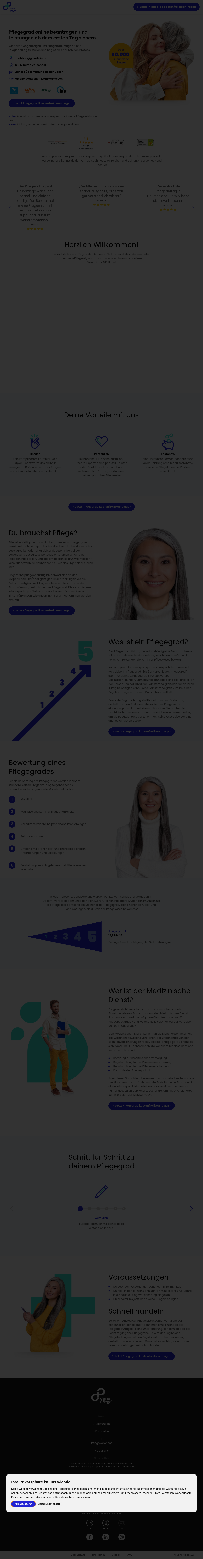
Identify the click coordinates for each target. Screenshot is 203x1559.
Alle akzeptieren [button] (23, 1504)
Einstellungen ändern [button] (49, 1504)
